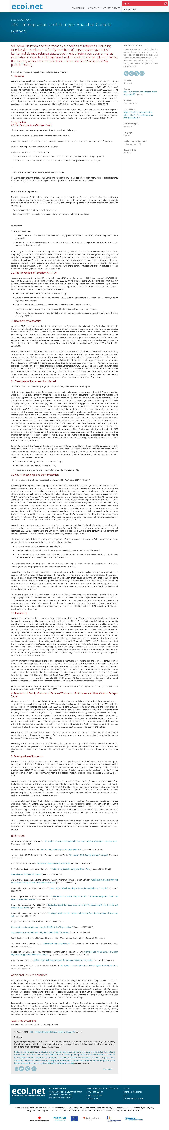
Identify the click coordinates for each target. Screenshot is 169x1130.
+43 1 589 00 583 (95, 1094)
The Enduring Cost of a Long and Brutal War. (70, 871)
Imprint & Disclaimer (133, 1094)
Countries (78, 8)
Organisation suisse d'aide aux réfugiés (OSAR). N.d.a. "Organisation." (42, 930)
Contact (127, 1091)
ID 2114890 (107, 1072)
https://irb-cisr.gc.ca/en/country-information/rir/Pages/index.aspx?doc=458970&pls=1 (138, 118)
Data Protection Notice (133, 1101)
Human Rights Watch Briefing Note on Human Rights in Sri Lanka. (78, 891)
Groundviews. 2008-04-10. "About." (26, 877)
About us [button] (93, 8)
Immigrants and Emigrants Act (57, 946)
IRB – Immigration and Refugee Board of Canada (52, 1034)
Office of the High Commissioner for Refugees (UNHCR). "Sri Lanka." (64, 963)
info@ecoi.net (92, 1101)
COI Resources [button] (111, 8)
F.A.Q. (126, 1098)
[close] (165, 3)
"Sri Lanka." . (88, 858)
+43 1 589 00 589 (95, 1098)
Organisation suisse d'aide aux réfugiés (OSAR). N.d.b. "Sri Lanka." (40, 935)
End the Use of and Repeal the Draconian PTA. (61, 852)
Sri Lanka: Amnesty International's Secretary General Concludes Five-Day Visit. (81, 844)
